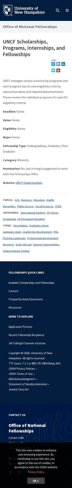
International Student (33, 212)
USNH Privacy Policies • (23, 368)
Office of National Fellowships (30, 26)
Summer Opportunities (46, 244)
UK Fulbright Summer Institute (27, 343)
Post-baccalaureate (14, 238)
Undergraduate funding (16, 251)
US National (9, 219)
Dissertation (20, 225)
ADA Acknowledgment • (23, 379)
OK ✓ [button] (36, 480)
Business (26, 200)
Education (39, 200)
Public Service (25, 206)
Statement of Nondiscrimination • (29, 384)
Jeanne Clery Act (19, 389)
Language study (12, 232)
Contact (13, 291)
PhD (56, 232)
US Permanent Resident (31, 219)
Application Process (20, 327)
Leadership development (37, 232)
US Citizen (52, 212)
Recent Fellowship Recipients (26, 335)
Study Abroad (23, 244)
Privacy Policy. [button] (36, 472)
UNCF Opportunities (29, 183)
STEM (58, 206)
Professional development (42, 238)
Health (50, 200)
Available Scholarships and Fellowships (32, 283)
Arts (17, 200)
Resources (15, 307)
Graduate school (38, 225)
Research (8, 244)
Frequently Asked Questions (26, 299)
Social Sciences (44, 206)
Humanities (9, 206)
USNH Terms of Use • (22, 374)
